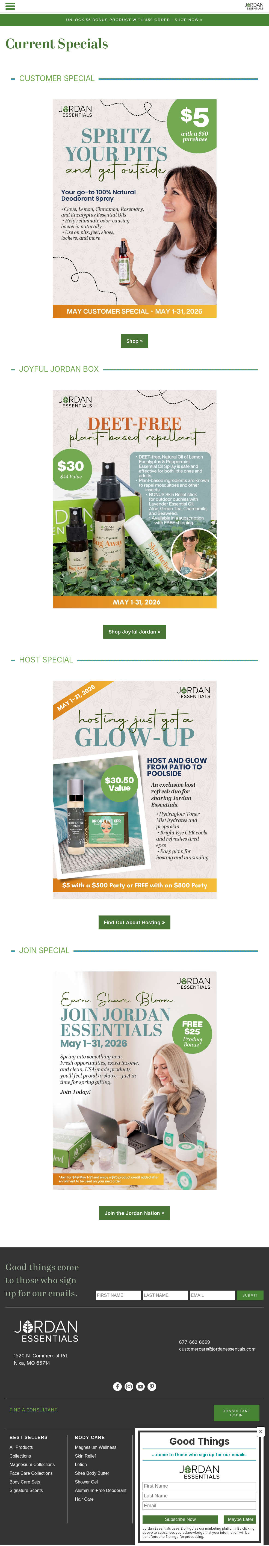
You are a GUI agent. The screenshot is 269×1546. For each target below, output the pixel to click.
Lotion (81, 1465)
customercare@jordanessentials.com (217, 1349)
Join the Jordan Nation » (134, 1214)
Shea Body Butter (92, 1474)
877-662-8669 (194, 1343)
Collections (20, 1457)
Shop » (134, 342)
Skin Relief (85, 1457)
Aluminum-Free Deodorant (100, 1491)
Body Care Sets (25, 1482)
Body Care (90, 1438)
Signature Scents (26, 1491)
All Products (21, 1448)
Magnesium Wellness (95, 1448)
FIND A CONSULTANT (33, 1410)
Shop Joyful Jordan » (135, 632)
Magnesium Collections (32, 1465)
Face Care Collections (31, 1474)
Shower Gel (86, 1482)
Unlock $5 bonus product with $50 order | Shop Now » (134, 20)
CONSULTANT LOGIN (237, 1414)
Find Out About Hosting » (134, 923)
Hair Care (84, 1500)
